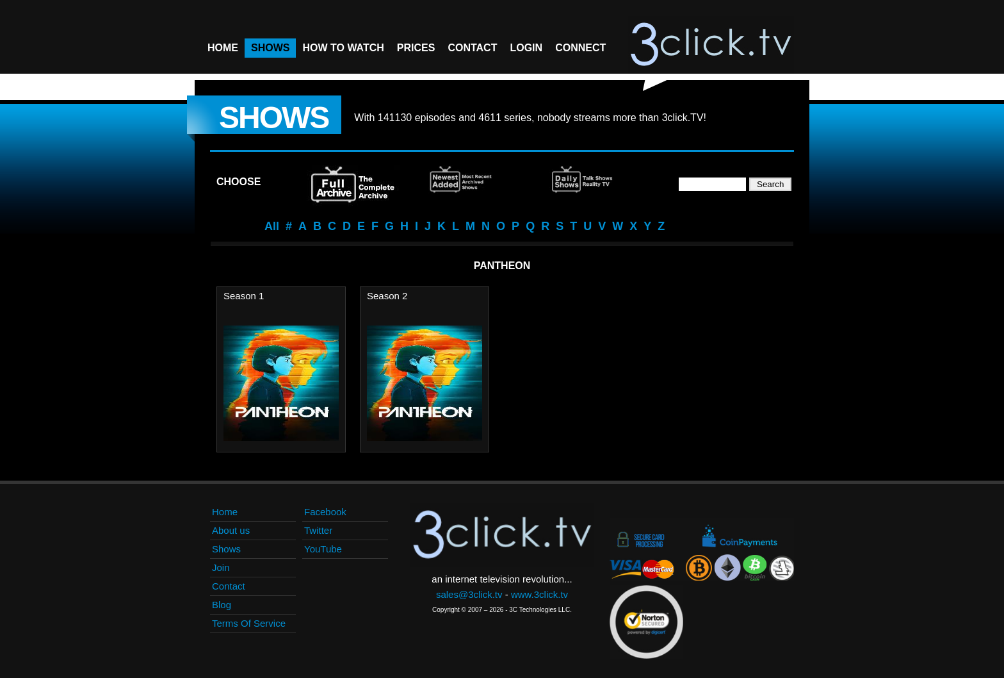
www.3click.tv (539, 594)
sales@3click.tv (469, 594)
